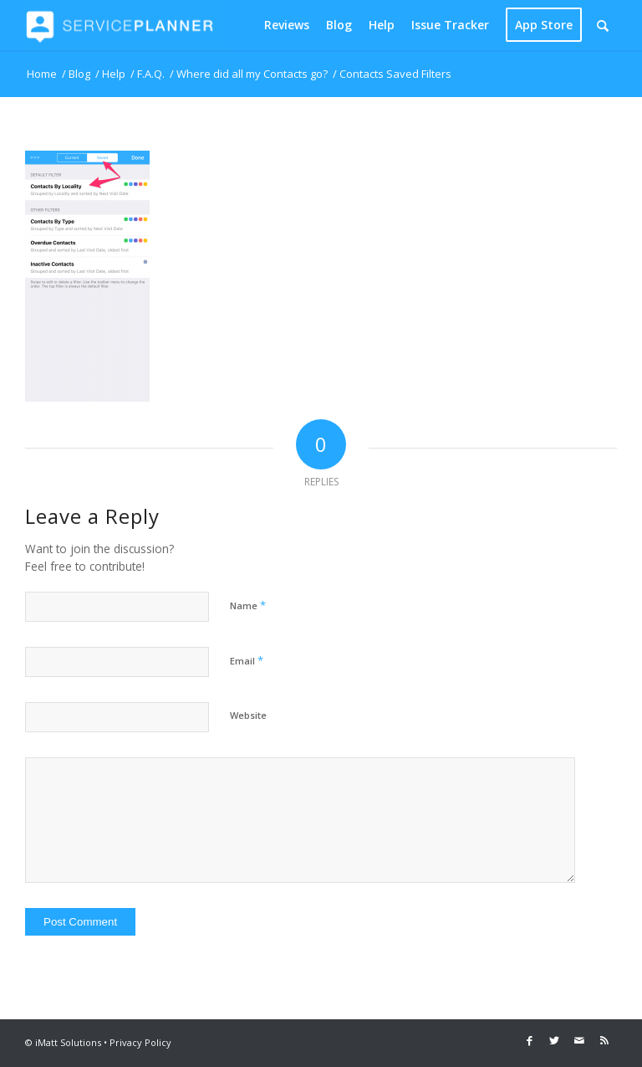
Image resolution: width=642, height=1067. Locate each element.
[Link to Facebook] (529, 1040)
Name (248, 605)
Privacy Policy (140, 1042)
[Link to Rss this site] (604, 1040)
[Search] (602, 25)
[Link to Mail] (579, 1040)
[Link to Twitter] (554, 1040)
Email (246, 660)
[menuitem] (287, 25)
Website (248, 715)
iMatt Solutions (68, 1042)
